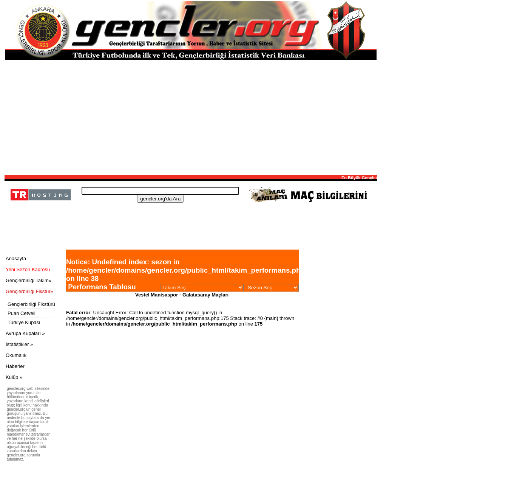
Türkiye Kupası (24, 322)
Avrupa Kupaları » (25, 333)
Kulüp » (14, 377)
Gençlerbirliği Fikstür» (29, 291)
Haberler (15, 366)
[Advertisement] (191, 117)
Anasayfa (16, 258)
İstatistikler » (19, 344)
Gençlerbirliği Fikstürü (31, 304)
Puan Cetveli (22, 313)
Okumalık (16, 355)
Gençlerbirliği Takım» (28, 280)
